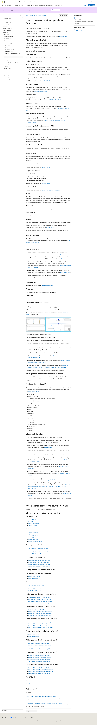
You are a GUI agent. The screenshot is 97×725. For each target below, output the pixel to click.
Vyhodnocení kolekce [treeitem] (9, 49)
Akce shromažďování (79, 18)
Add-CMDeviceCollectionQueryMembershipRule (39, 603)
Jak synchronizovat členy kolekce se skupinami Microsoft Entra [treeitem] (12, 54)
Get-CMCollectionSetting (34, 537)
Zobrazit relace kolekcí (31, 683)
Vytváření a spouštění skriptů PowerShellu (51, 99)
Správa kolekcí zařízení (33, 391)
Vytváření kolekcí (63, 36)
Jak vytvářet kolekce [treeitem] (9, 51)
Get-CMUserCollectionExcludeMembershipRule (39, 657)
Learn (27, 15)
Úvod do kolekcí (50, 227)
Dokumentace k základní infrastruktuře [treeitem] (11, 20)
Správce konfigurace (42, 15)
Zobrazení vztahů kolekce (47, 285)
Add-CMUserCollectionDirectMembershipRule (39, 643)
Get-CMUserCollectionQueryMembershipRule (39, 661)
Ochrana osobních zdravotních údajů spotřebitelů (50, 721)
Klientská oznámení (30, 680)
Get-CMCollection (32, 519)
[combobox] (12, 18)
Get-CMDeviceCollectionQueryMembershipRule (39, 615)
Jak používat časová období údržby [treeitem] (12, 62)
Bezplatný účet (92, 5)
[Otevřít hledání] (89, 2)
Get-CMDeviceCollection (34, 576)
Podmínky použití (67, 721)
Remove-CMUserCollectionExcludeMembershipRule (40, 669)
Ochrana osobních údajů (33, 721)
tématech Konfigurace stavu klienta (51, 500)
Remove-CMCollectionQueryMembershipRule (39, 566)
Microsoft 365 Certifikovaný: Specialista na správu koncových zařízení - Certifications (44, 703)
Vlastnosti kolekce (46, 299)
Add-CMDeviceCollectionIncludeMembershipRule (40, 601)
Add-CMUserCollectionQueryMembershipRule (39, 649)
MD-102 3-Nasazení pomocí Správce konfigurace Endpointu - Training (41, 696)
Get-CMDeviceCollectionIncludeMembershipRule (39, 613)
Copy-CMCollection (33, 532)
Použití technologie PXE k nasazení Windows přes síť (51, 131)
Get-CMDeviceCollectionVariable (36, 585)
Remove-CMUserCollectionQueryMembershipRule (40, 673)
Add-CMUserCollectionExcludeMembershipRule (39, 645)
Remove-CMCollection (33, 523)
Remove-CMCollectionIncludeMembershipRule (39, 564)
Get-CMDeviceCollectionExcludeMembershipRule (40, 611)
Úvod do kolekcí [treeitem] (8, 43)
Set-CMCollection (32, 525)
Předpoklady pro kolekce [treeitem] (10, 45)
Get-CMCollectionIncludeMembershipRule (38, 552)
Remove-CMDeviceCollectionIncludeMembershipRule (41, 625)
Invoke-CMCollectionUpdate (35, 541)
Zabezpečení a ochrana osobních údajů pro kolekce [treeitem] (14, 65)
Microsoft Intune (33, 15)
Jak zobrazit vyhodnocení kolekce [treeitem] (12, 60)
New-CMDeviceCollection (34, 578)
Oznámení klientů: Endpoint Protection (51, 190)
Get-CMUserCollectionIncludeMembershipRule (39, 659)
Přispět (24, 721)
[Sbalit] (21, 15)
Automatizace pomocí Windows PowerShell (84, 21)
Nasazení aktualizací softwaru (48, 279)
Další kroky (77, 23)
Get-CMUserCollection (33, 634)
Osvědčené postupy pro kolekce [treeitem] (11, 47)
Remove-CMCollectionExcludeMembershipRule (39, 562)
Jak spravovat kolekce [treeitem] (9, 57)
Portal (85, 5)
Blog (20, 721)
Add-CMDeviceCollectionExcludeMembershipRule (40, 599)
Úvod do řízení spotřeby (57, 452)
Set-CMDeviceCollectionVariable (36, 590)
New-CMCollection (32, 521)
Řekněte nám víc (55, 10)
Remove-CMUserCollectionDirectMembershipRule (40, 667)
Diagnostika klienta (46, 183)
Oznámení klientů (46, 167)
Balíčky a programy (64, 258)
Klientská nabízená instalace (40, 91)
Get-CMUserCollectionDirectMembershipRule (39, 655)
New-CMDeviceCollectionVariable (36, 587)
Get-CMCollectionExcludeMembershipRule (38, 550)
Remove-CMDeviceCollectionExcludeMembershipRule (41, 624)
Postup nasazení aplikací (63, 254)
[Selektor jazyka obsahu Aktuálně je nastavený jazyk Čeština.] (4, 718)
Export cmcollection (33, 534)
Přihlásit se (93, 1)
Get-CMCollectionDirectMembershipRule (38, 548)
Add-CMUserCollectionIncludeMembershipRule (39, 647)
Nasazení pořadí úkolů (65, 272)
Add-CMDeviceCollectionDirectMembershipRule (39, 597)
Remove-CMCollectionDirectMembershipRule (39, 560)
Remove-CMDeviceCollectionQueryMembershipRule (40, 627)
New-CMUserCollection (33, 636)
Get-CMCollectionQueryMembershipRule (38, 553)
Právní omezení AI (5, 721)
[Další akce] (70, 15)
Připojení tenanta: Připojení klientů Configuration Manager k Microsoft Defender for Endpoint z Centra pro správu (49, 486)
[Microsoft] (2, 2)
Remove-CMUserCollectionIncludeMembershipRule (40, 671)
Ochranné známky (76, 721)
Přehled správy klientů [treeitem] (8, 36)
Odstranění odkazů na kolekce (53, 232)
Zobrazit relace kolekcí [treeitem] (9, 59)
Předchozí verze (14, 721)
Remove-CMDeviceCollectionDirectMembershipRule (40, 622)
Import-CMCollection (33, 539)
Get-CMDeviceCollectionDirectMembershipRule (39, 609)
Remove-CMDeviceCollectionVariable (37, 589)
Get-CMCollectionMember (34, 536)
